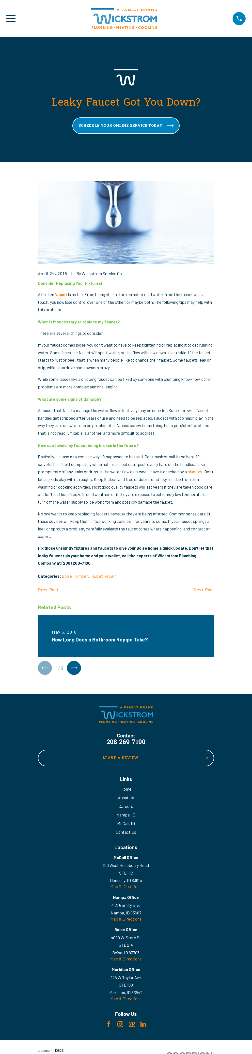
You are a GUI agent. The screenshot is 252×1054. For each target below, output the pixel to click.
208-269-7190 (126, 743)
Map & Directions (126, 887)
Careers (126, 807)
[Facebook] (109, 1025)
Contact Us (126, 833)
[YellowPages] (132, 1025)
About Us (126, 798)
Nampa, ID (125, 815)
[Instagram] (120, 1025)
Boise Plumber (75, 576)
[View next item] (75, 668)
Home (126, 789)
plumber (195, 471)
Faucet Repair (103, 576)
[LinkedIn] (143, 1025)
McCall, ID (126, 824)
